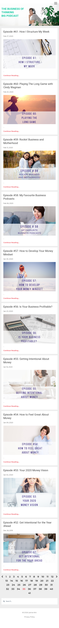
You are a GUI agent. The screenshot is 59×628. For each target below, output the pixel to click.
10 (43, 576)
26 (24, 584)
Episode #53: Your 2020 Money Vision (25, 470)
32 (7, 589)
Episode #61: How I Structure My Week (26, 31)
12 (52, 576)
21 (47, 580)
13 (6, 580)
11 (47, 576)
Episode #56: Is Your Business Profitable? (27, 306)
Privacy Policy (29, 617)
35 (24, 589)
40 (51, 589)
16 (21, 580)
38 (40, 589)
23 (7, 584)
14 (11, 580)
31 (51, 584)
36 (29, 589)
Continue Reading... (11, 75)
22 (52, 580)
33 (12, 589)
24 (13, 584)
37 (34, 589)
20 (41, 580)
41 (29, 593)
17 (26, 580)
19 (36, 580)
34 (18, 589)
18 (31, 580)
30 (46, 584)
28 (35, 584)
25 (18, 584)
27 (29, 584)
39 (45, 589)
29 (40, 584)
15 (16, 580)
